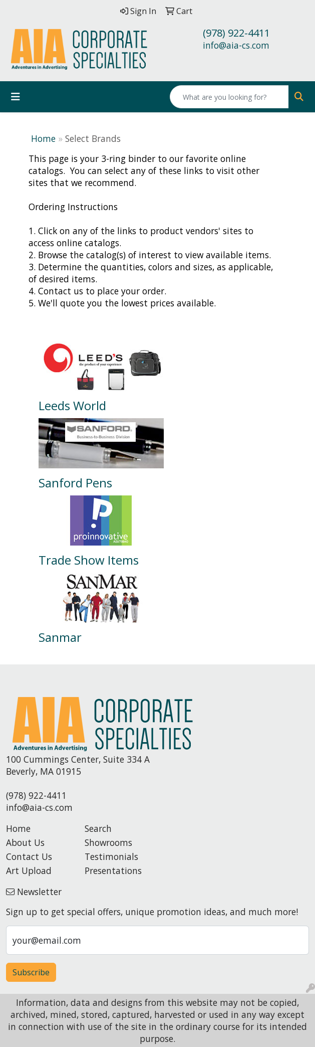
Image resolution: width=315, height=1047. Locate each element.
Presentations (113, 870)
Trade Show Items (89, 560)
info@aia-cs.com (236, 45)
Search (98, 828)
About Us (25, 842)
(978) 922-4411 (236, 33)
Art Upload (29, 870)
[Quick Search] (229, 96)
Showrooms (108, 842)
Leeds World (72, 405)
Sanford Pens (75, 482)
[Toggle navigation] (15, 97)
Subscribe (31, 972)
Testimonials (111, 856)
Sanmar (60, 637)
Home (43, 138)
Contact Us (29, 856)
